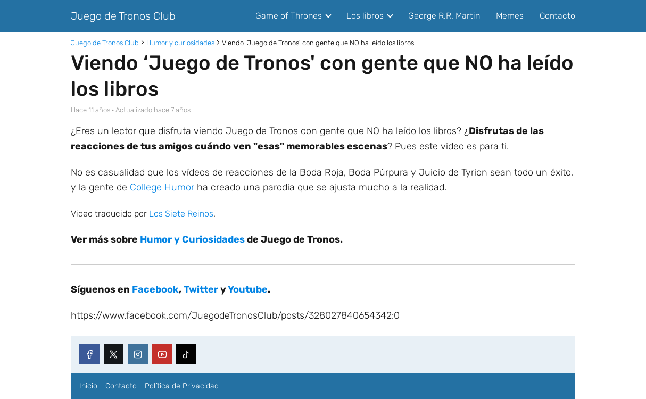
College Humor (162, 187)
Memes (510, 16)
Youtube (248, 289)
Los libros (365, 16)
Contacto (557, 16)
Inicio (88, 385)
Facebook (155, 289)
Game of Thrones (288, 16)
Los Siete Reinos (181, 214)
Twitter (201, 289)
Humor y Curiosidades (192, 239)
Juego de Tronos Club (123, 16)
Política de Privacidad (182, 385)
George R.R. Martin (444, 16)
